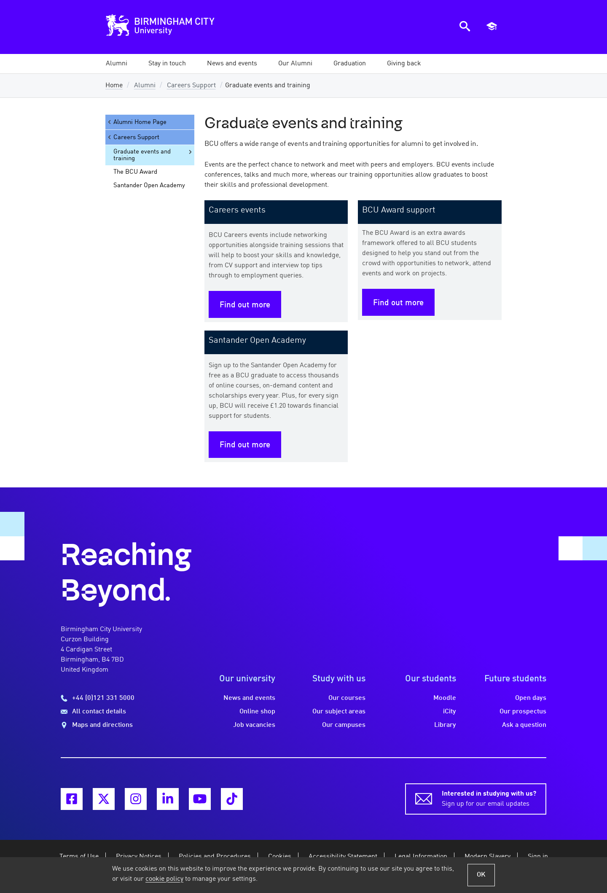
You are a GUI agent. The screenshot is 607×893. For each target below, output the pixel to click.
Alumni (145, 85)
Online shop (257, 711)
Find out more (245, 305)
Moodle (444, 698)
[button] (116, 63)
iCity (449, 711)
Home (114, 85)
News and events (249, 698)
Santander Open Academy (149, 185)
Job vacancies (254, 725)
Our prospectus (523, 711)
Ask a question (524, 725)
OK (481, 874)
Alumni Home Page (136, 122)
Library (445, 725)
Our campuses (343, 725)
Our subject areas (338, 711)
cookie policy (164, 879)
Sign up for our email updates (489, 798)
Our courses (346, 698)
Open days (530, 698)
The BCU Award (135, 172)
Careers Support (191, 85)
